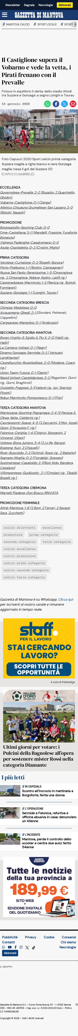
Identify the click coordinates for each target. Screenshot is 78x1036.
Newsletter (12, 5)
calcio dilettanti (20, 527)
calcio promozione (20, 556)
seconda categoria (20, 541)
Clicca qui (65, 599)
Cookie (49, 937)
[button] (72, 24)
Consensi (69, 937)
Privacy (30, 937)
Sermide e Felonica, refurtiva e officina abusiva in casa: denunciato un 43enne (49, 817)
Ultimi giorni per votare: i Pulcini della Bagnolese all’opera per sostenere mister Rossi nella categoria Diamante (38, 756)
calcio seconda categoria (26, 570)
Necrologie (45, 5)
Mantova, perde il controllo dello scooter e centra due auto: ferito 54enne (46, 843)
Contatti (8, 942)
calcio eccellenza (20, 549)
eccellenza (52, 527)
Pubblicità (9, 937)
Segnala (29, 5)
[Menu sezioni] (4, 15)
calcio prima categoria (24, 563)
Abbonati (65, 5)
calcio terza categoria (24, 577)
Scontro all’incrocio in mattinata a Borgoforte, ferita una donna (47, 793)
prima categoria (44, 534)
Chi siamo (68, 942)
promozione (13, 534)
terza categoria (57, 541)
